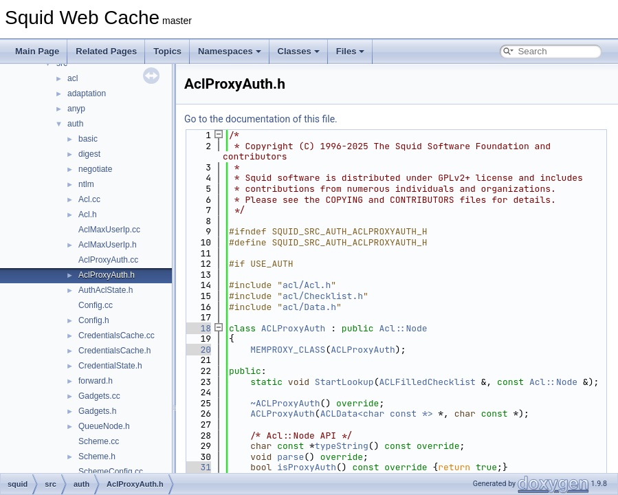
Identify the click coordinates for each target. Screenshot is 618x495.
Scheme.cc (98, 441)
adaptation (86, 93)
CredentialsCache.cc (116, 335)
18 (197, 328)
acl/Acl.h (307, 285)
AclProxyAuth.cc (108, 260)
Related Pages (106, 51)
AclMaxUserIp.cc (109, 229)
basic (88, 139)
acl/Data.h (309, 307)
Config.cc (95, 305)
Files (350, 51)
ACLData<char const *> (376, 413)
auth (75, 124)
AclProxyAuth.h (106, 275)
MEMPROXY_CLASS (287, 349)
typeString (341, 446)
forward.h (95, 381)
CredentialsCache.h (114, 350)
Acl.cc (89, 199)
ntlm (86, 184)
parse (290, 457)
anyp (76, 108)
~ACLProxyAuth (285, 403)
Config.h (93, 320)
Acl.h (87, 214)
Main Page (37, 51)
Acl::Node (403, 328)
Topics (167, 51)
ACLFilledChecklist (427, 382)
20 (197, 349)
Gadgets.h (97, 411)
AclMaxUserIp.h (107, 245)
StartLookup (344, 382)
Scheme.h (96, 456)
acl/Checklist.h (323, 296)
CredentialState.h (110, 366)
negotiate (95, 169)
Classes (299, 51)
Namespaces (229, 51)
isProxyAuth (306, 467)
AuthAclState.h (105, 290)
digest (89, 154)
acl (72, 78)
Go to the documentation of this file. (261, 118)
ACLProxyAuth (293, 328)
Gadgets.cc (99, 396)
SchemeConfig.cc (110, 471)
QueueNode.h (104, 426)
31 (197, 467)
